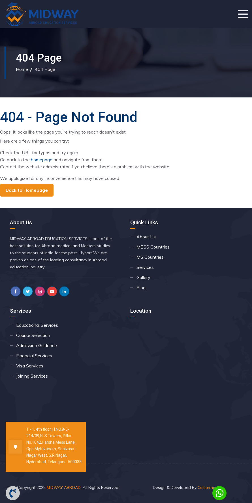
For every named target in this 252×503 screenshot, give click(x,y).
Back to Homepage (27, 190)
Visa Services (29, 366)
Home (22, 69)
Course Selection (33, 335)
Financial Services (34, 355)
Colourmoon (209, 487)
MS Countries (150, 257)
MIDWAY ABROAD (64, 487)
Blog (141, 287)
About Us (146, 236)
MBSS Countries (153, 247)
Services (145, 267)
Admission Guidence (36, 345)
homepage (41, 159)
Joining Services (32, 376)
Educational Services (37, 325)
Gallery (143, 277)
